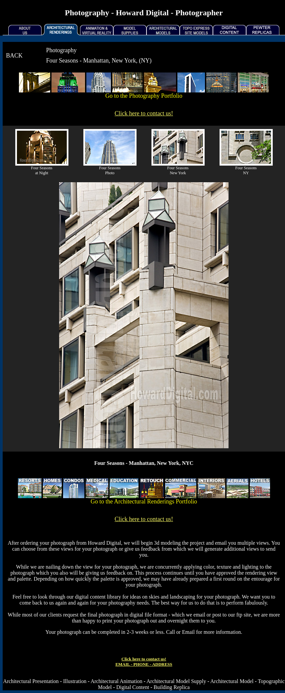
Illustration (74, 681)
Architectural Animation (116, 681)
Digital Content (132, 687)
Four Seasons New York (177, 170)
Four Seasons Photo (109, 170)
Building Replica (171, 687)
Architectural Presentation (31, 681)
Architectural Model (231, 681)
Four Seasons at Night (41, 170)
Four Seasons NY (245, 170)
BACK (14, 55)
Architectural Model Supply (176, 681)
